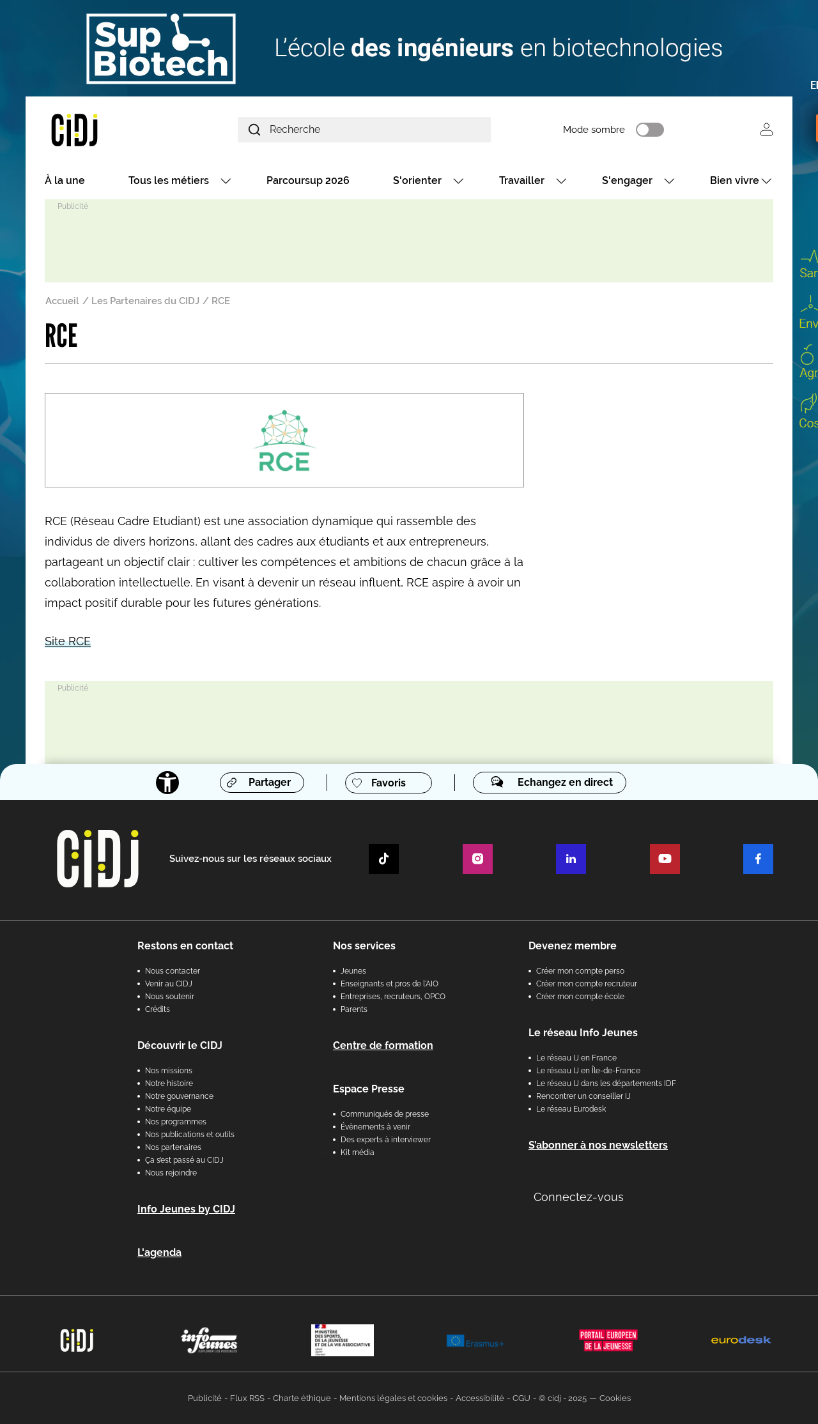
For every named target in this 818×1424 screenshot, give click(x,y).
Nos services (364, 946)
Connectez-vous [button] (579, 1197)
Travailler (521, 180)
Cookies (615, 1398)
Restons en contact (185, 946)
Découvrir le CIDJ (179, 1045)
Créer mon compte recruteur (586, 983)
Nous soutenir (169, 996)
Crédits (157, 1009)
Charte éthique (302, 1398)
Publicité (205, 1398)
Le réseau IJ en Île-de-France (588, 1070)
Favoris (388, 783)
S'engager (627, 180)
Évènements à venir (375, 1126)
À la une (65, 180)
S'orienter (417, 180)
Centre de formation (383, 1045)
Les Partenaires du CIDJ (145, 301)
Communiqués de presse (385, 1114)
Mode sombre (594, 129)
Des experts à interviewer (386, 1139)
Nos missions (168, 1070)
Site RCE (68, 641)
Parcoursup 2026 (308, 180)
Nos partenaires (173, 1147)
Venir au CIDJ (168, 983)
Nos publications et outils (190, 1134)
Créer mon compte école (580, 996)
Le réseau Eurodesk (571, 1109)
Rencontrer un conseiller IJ (583, 1096)
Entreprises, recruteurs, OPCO (393, 996)
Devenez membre (573, 946)
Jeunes (353, 971)
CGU (521, 1398)
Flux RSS (247, 1398)
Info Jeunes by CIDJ (186, 1209)
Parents (354, 1009)
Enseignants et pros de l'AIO (389, 983)
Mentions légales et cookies (393, 1398)
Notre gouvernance (179, 1096)
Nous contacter (172, 971)
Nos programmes (175, 1121)
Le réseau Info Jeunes (583, 1033)
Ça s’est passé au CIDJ (184, 1160)
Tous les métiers (168, 180)
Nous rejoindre (171, 1172)
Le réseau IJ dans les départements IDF (606, 1083)
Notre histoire (169, 1083)
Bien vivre (734, 180)
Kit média (357, 1152)
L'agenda (159, 1252)
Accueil (62, 301)
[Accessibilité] (167, 782)
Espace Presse (369, 1089)
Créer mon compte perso (580, 971)
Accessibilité (480, 1398)
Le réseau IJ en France (576, 1057)
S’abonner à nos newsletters (598, 1145)
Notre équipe (168, 1109)
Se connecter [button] (766, 129)
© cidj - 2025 (563, 1398)
